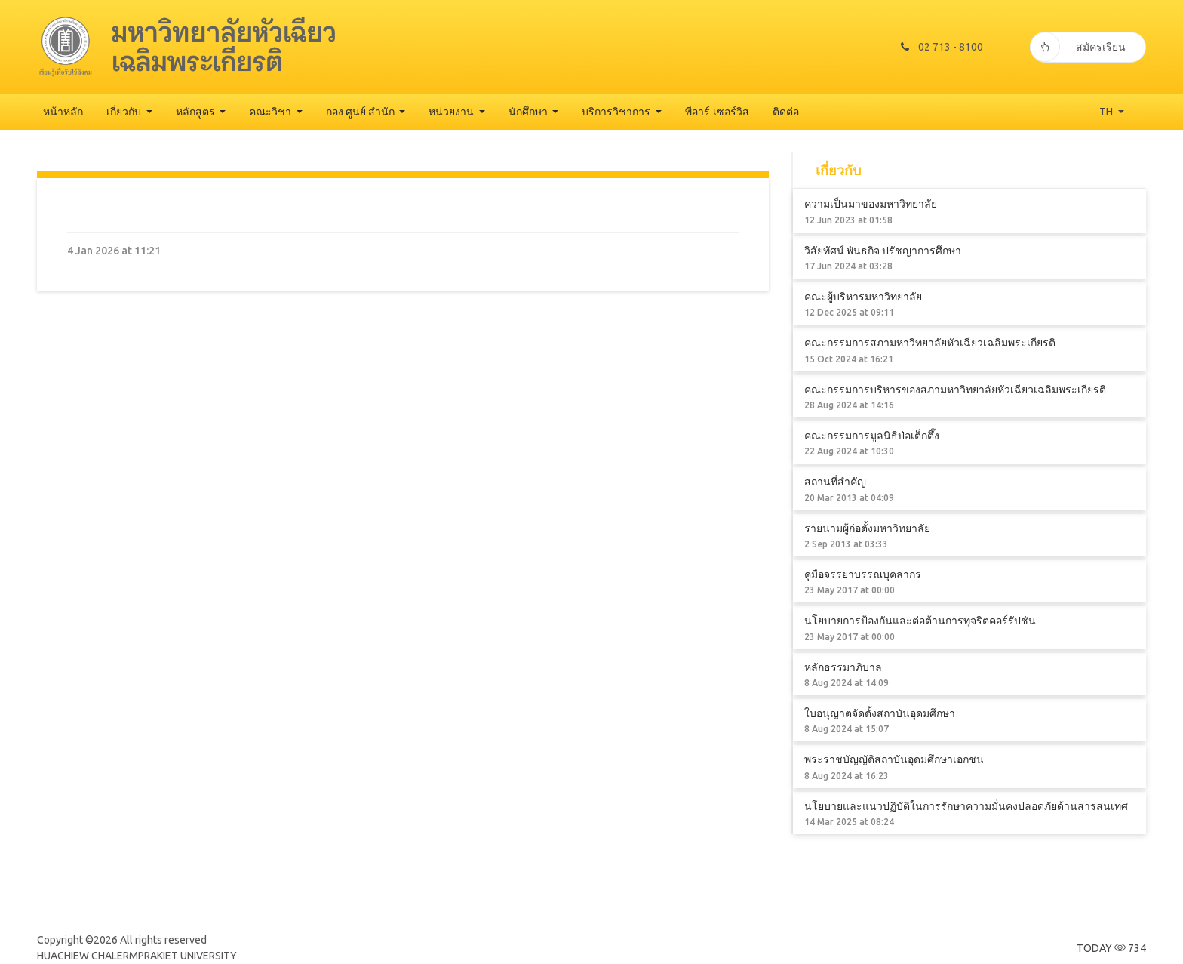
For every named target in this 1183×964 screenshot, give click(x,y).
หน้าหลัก (63, 112)
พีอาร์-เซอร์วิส (717, 112)
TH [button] (1107, 112)
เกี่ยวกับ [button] (124, 112)
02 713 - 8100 (941, 47)
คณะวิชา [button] (271, 112)
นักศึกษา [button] (529, 112)
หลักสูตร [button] (196, 112)
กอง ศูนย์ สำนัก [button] (361, 112)
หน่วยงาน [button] (452, 112)
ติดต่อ (786, 112)
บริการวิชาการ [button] (617, 112)
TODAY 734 (1111, 948)
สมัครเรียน (1078, 47)
